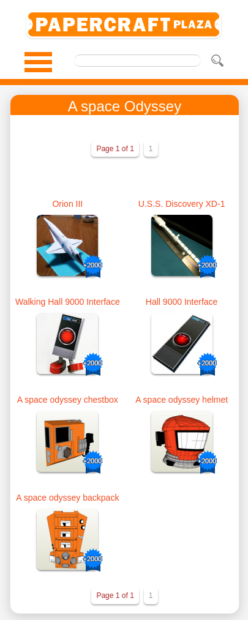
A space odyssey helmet (181, 400)
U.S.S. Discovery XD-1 (181, 204)
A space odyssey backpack (67, 497)
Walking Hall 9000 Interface (67, 302)
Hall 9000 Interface (182, 302)
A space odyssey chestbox (67, 400)
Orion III (67, 204)
